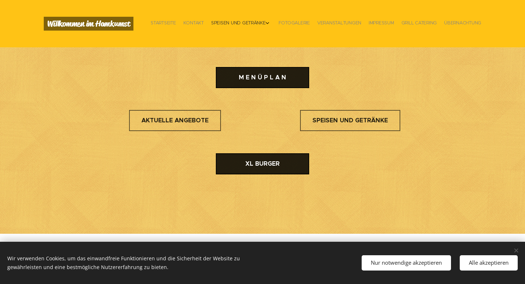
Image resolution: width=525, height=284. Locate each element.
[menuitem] (425, 24)
